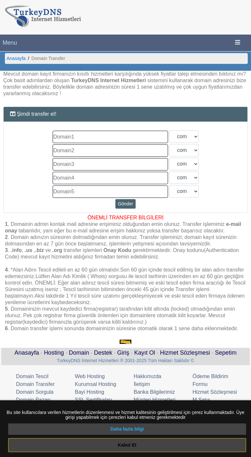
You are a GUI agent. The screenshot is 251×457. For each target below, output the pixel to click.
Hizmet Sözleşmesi (185, 352)
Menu (10, 42)
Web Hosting (90, 376)
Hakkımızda (147, 376)
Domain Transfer (35, 384)
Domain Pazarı (33, 400)
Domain (79, 352)
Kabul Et (127, 445)
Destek (103, 352)
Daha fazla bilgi (127, 429)
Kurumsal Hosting (95, 384)
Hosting (54, 352)
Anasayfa (16, 58)
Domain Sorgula (35, 392)
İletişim (142, 384)
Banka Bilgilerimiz (154, 392)
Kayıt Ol (144, 352)
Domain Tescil (32, 376)
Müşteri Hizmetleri (155, 400)
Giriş (123, 352)
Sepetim (226, 352)
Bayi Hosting (89, 392)
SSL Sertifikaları (93, 400)
